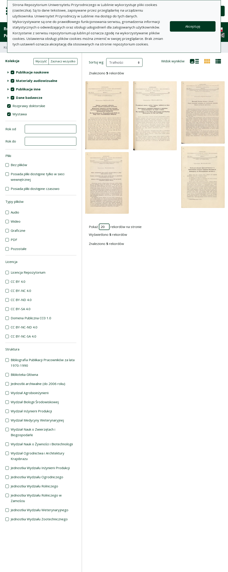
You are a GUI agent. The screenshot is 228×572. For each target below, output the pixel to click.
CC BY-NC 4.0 (21, 290)
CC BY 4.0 (18, 281)
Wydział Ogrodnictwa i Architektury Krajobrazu (37, 456)
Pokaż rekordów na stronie (115, 227)
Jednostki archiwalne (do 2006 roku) (38, 383)
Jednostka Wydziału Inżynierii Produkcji (40, 468)
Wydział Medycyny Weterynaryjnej (37, 420)
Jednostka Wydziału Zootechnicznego (39, 519)
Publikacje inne (28, 89)
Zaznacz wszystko (63, 61)
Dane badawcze (29, 97)
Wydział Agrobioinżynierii (30, 393)
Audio (15, 212)
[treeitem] (40, 72)
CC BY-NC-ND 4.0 (24, 327)
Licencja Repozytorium (28, 272)
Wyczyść (41, 61)
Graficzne (18, 230)
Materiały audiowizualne (36, 80)
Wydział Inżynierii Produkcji (31, 411)
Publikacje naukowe (32, 72)
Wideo (15, 221)
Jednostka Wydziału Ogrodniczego (37, 477)
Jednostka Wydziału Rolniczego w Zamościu (36, 498)
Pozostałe (18, 248)
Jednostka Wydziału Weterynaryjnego (39, 510)
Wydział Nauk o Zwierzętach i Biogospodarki (33, 432)
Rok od (10, 129)
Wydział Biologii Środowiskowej (35, 402)
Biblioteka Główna (24, 374)
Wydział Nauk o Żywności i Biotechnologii (42, 444)
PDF (14, 239)
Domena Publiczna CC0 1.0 (31, 318)
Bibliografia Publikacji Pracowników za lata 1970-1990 (43, 363)
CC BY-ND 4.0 (21, 299)
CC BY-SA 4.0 (21, 309)
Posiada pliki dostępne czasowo (35, 188)
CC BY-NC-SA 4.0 (23, 336)
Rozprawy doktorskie (28, 106)
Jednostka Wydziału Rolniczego (34, 486)
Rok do (10, 141)
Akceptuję (192, 26)
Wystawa (19, 114)
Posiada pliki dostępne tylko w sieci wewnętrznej (37, 177)
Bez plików (19, 165)
